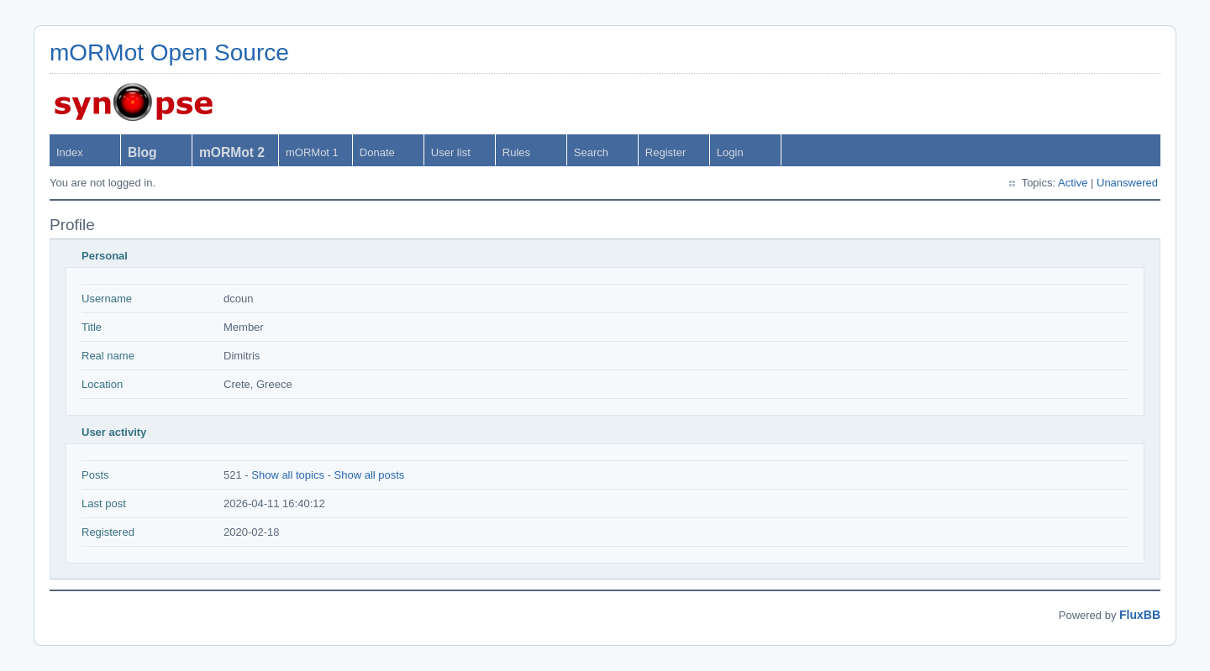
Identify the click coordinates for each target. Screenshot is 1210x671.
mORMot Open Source (169, 52)
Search (591, 152)
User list (451, 152)
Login (730, 152)
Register (665, 152)
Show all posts (369, 475)
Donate (377, 152)
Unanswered (1127, 182)
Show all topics (287, 475)
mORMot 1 (312, 152)
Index (69, 152)
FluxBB (1139, 614)
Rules (516, 152)
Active (1072, 182)
